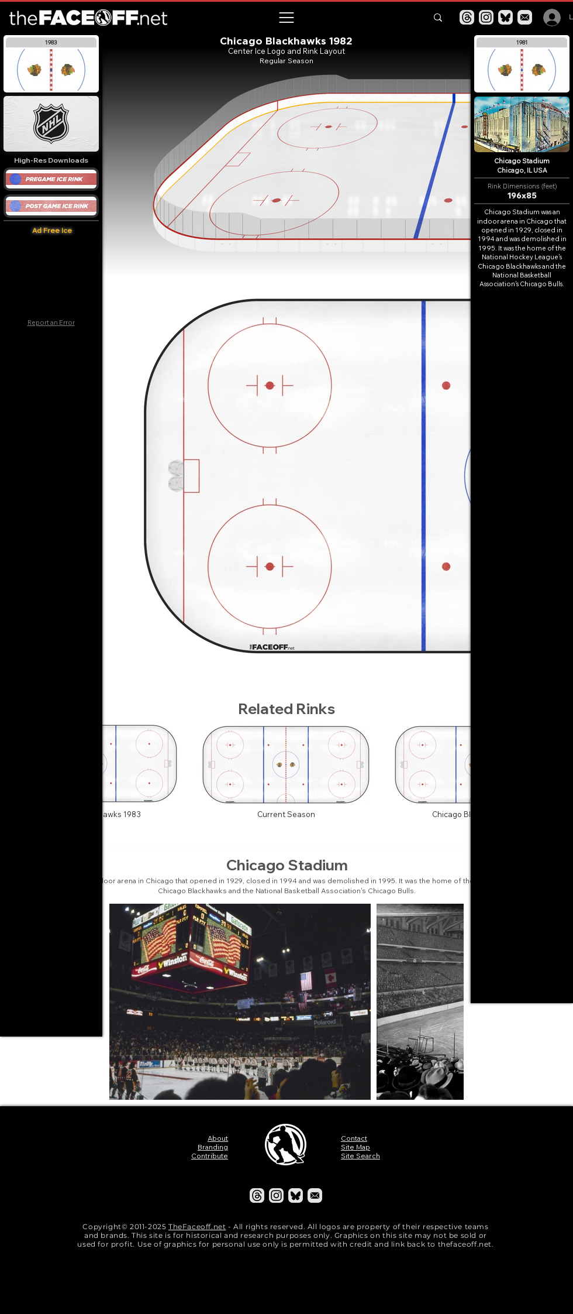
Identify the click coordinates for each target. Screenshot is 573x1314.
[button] (286, 17)
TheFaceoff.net (197, 1226)
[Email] (524, 17)
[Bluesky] (505, 17)
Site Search (360, 1155)
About (218, 1138)
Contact (354, 1138)
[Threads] (467, 17)
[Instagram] (486, 17)
